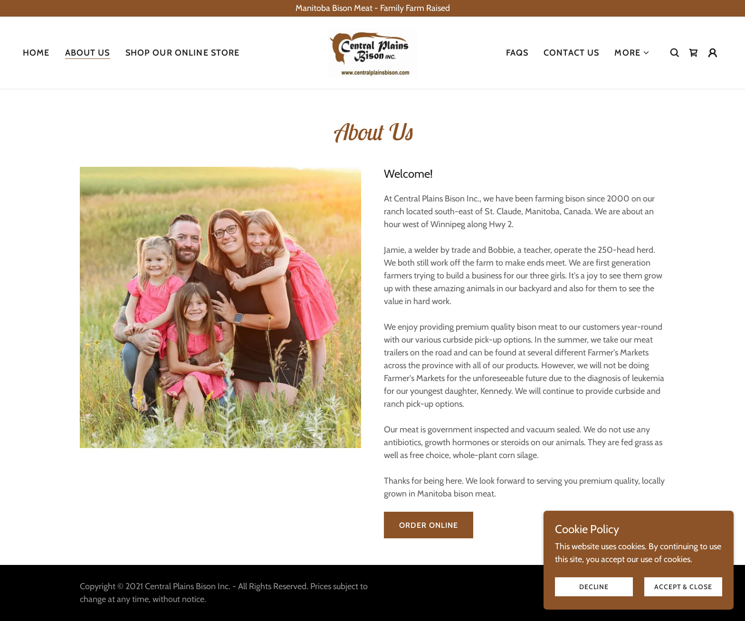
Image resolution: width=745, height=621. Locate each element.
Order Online (428, 525)
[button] (632, 52)
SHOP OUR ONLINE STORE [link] (182, 53)
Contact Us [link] (571, 53)
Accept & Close (683, 587)
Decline (594, 587)
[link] (372, 52)
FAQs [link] (517, 53)
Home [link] (36, 53)
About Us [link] (87, 53)
